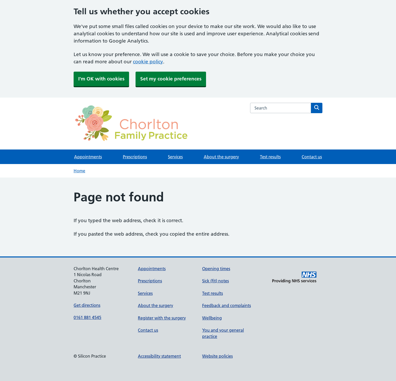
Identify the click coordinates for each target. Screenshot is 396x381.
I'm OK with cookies (101, 79)
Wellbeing (212, 318)
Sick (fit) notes (215, 280)
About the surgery (221, 156)
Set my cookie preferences (170, 79)
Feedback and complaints (226, 305)
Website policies (217, 356)
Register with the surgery (162, 318)
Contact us (312, 156)
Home (79, 170)
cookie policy (148, 62)
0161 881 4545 (87, 317)
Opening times (216, 268)
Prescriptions (135, 156)
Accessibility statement (159, 356)
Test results (270, 156)
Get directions (87, 305)
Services (175, 156)
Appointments (88, 156)
